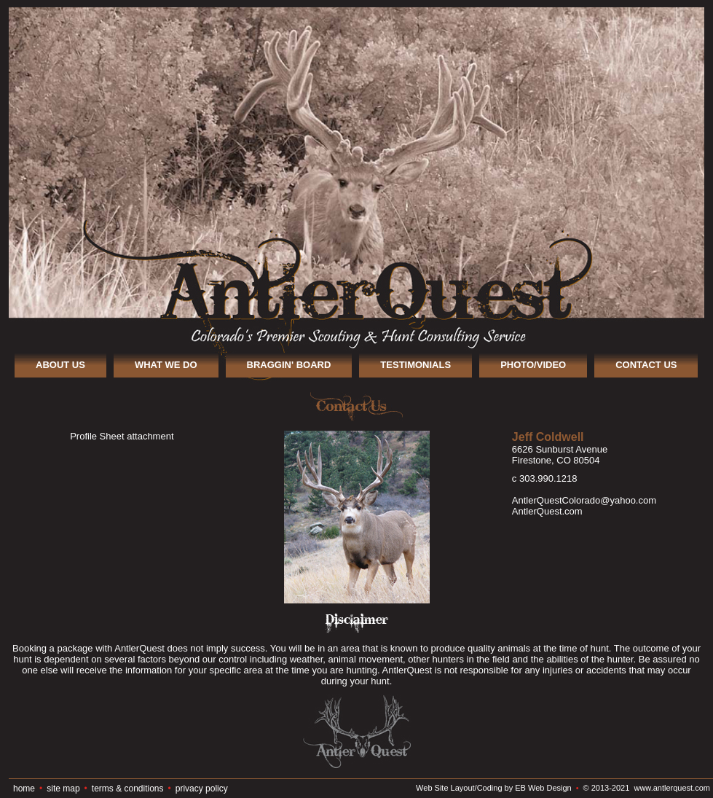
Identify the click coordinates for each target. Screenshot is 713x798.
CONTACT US (646, 364)
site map (63, 788)
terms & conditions (128, 788)
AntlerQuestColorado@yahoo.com (584, 500)
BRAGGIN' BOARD (289, 364)
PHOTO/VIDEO (533, 364)
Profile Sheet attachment (121, 436)
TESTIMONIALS (415, 364)
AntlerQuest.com (547, 511)
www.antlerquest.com (672, 787)
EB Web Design (543, 787)
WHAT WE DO (166, 364)
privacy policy (202, 788)
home (24, 788)
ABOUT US (60, 364)
